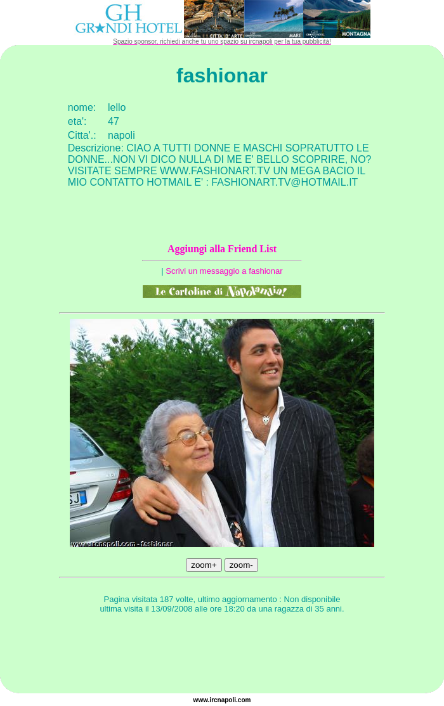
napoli (227, 699)
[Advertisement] (222, 655)
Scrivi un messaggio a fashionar (224, 271)
